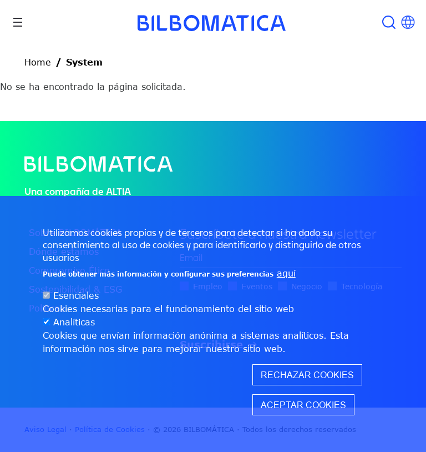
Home (37, 62)
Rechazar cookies (307, 375)
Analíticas (74, 322)
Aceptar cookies (303, 405)
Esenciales (76, 295)
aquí (286, 273)
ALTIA (118, 191)
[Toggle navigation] (17, 22)
